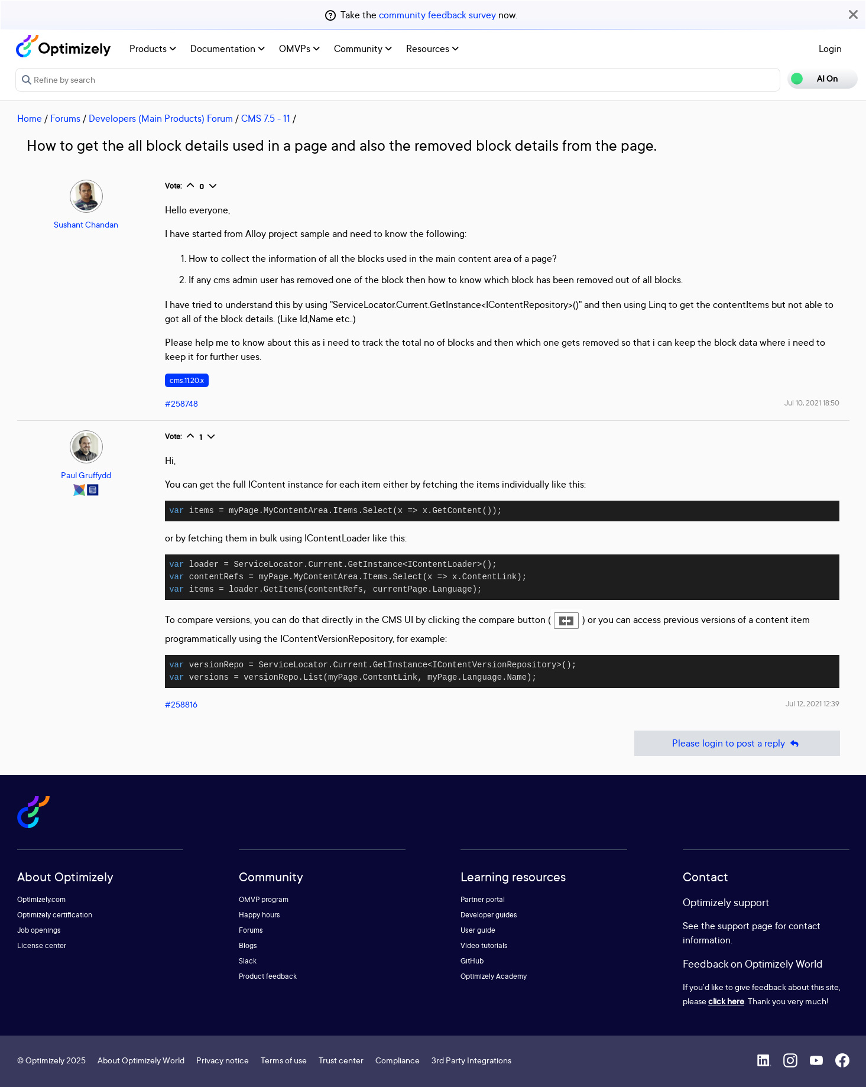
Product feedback (268, 976)
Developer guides (488, 915)
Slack (248, 961)
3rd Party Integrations (471, 1060)
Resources (432, 48)
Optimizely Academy (493, 976)
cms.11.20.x (187, 380)
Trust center (341, 1060)
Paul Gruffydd (86, 475)
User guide (477, 930)
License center (41, 945)
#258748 (181, 403)
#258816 (181, 704)
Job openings (39, 930)
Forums (65, 118)
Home (29, 118)
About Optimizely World (141, 1060)
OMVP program (263, 899)
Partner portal (482, 899)
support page (745, 925)
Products (152, 48)
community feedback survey (437, 14)
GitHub (472, 961)
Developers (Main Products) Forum (161, 118)
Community (363, 48)
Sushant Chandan (86, 224)
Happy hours (259, 915)
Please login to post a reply (737, 743)
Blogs (248, 945)
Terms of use (284, 1060)
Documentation (227, 48)
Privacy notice (222, 1060)
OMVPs (299, 48)
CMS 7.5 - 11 (265, 118)
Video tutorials (484, 945)
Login (830, 48)
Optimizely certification (54, 915)
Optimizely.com (41, 899)
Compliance (397, 1060)
